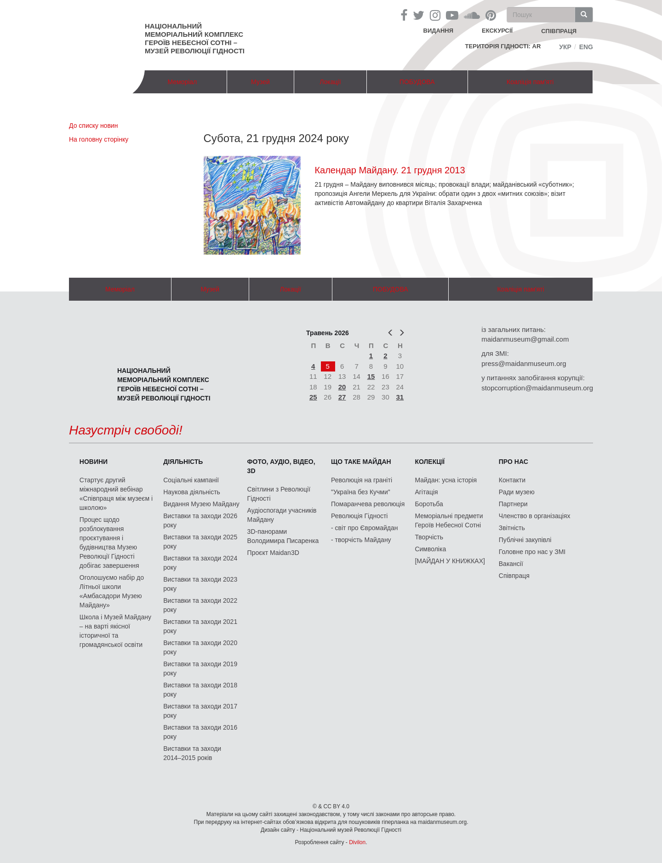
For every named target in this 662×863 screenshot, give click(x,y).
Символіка (430, 549)
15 (371, 376)
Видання (438, 30)
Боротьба (429, 504)
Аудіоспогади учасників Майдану (282, 515)
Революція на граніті (361, 480)
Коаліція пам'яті (530, 82)
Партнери (513, 504)
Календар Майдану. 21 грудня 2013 (389, 170)
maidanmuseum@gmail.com (525, 339)
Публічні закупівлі (525, 539)
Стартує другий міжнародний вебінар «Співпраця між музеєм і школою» (116, 493)
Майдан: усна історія (446, 480)
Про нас (513, 461)
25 (313, 397)
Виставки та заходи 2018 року (200, 689)
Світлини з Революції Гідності (278, 494)
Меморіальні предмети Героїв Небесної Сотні (449, 520)
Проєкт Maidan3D (273, 552)
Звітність (512, 528)
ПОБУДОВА (417, 82)
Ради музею (517, 492)
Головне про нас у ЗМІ (532, 551)
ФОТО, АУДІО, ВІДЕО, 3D (281, 466)
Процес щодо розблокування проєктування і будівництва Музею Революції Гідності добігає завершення (109, 542)
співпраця (558, 31)
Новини (94, 461)
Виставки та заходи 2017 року (200, 711)
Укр (565, 47)
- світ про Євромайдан (364, 528)
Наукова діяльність (191, 492)
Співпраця (514, 575)
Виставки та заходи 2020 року (200, 647)
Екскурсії (497, 30)
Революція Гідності (359, 516)
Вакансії (511, 563)
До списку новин (93, 125)
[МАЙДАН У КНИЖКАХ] (450, 561)
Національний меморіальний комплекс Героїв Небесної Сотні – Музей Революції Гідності (195, 38)
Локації (330, 82)
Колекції (430, 461)
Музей (260, 82)
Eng (586, 47)
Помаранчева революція (368, 504)
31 (400, 397)
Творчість (429, 537)
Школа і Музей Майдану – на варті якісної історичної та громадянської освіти (115, 630)
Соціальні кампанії (191, 480)
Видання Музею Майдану (201, 504)
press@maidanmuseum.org (523, 363)
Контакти (512, 480)
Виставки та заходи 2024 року (200, 562)
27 (342, 397)
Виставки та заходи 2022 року (200, 605)
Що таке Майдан (361, 461)
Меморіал (182, 82)
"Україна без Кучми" (360, 492)
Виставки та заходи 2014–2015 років (192, 753)
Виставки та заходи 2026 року (200, 520)
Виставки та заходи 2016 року (200, 732)
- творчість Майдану (361, 539)
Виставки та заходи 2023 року (200, 584)
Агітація (426, 492)
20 (342, 387)
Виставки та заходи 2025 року (200, 541)
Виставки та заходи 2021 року (200, 626)
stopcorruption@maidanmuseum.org (537, 388)
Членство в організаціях (535, 516)
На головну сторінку (98, 139)
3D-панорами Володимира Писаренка (283, 536)
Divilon (357, 842)
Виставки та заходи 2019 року (200, 668)
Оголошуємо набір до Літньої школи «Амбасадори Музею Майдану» (112, 591)
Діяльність (183, 461)
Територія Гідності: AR (503, 46)
